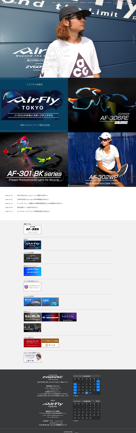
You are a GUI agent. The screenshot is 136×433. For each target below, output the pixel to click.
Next (133, 39)
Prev (2, 39)
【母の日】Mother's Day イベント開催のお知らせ (32, 196)
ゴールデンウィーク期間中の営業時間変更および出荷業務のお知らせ (39, 203)
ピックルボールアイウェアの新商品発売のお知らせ (33, 211)
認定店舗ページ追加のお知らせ (27, 207)
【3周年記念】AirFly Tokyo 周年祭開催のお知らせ (33, 199)
